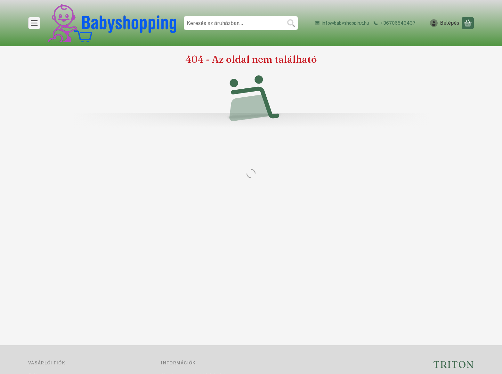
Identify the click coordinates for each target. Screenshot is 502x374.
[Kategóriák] (34, 23)
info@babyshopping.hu (345, 23)
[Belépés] (445, 23)
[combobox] (241, 23)
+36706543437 (398, 23)
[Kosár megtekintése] (468, 23)
